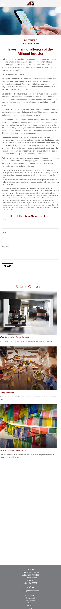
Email (4, 233)
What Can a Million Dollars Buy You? (14, 337)
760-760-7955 (33, 575)
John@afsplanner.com (30, 591)
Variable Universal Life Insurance (13, 450)
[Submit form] (7, 266)
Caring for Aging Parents (9, 393)
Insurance (30, 606)
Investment (30, 601)
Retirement (30, 598)
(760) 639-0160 (33, 572)
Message (5, 246)
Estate (30, 603)
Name (4, 220)
